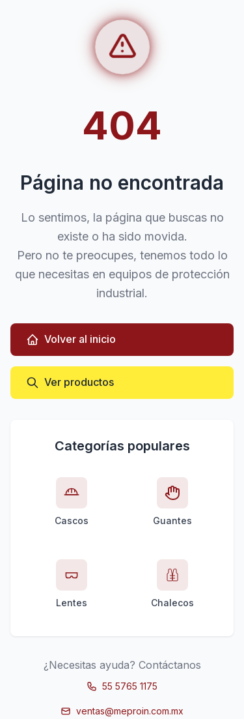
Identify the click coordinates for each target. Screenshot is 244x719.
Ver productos (70, 382)
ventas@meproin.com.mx (122, 710)
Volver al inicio (71, 339)
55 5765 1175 (122, 686)
